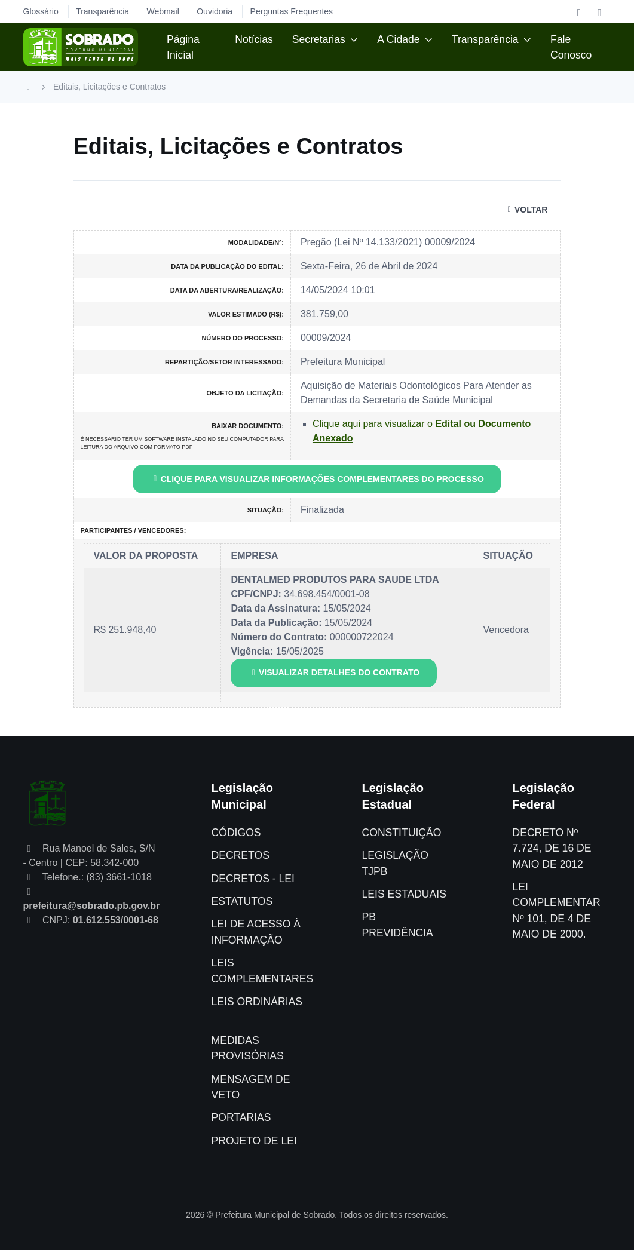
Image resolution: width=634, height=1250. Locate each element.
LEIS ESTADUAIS (404, 894)
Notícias (254, 39)
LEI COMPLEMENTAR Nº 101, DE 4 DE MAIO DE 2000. (556, 910)
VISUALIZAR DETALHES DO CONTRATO (333, 672)
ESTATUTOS (242, 901)
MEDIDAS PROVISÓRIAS (248, 1048)
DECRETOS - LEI (253, 878)
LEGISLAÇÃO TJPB (395, 863)
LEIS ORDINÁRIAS (257, 1002)
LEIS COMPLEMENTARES (263, 970)
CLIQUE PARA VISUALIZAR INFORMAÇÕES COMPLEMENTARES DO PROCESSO (317, 479)
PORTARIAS (241, 1117)
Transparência (485, 39)
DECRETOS (240, 855)
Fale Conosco (571, 47)
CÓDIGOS (236, 833)
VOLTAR (525, 209)
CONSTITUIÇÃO (401, 833)
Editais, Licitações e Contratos (109, 86)
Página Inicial (183, 47)
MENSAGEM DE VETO (251, 1087)
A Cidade (398, 39)
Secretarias (318, 39)
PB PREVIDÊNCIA (397, 924)
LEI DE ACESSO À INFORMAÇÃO (256, 931)
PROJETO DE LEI (254, 1141)
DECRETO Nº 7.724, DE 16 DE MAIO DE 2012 (551, 848)
